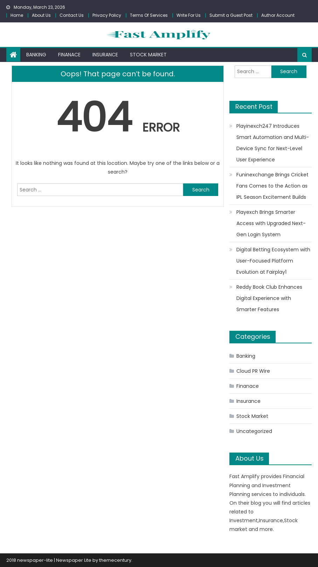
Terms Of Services (149, 15)
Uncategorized (254, 431)
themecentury (115, 560)
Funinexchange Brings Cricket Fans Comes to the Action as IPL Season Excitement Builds (272, 186)
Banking (36, 54)
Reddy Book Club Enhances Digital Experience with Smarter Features (269, 298)
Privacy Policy (106, 15)
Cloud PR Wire (253, 371)
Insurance (105, 54)
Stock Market (148, 54)
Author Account (278, 15)
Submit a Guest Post (231, 15)
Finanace (69, 54)
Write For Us (189, 15)
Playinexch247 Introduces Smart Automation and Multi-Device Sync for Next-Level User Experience (272, 142)
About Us (41, 15)
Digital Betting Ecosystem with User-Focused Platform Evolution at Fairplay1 (273, 260)
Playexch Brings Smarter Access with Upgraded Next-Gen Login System (271, 223)
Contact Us (72, 15)
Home (17, 15)
